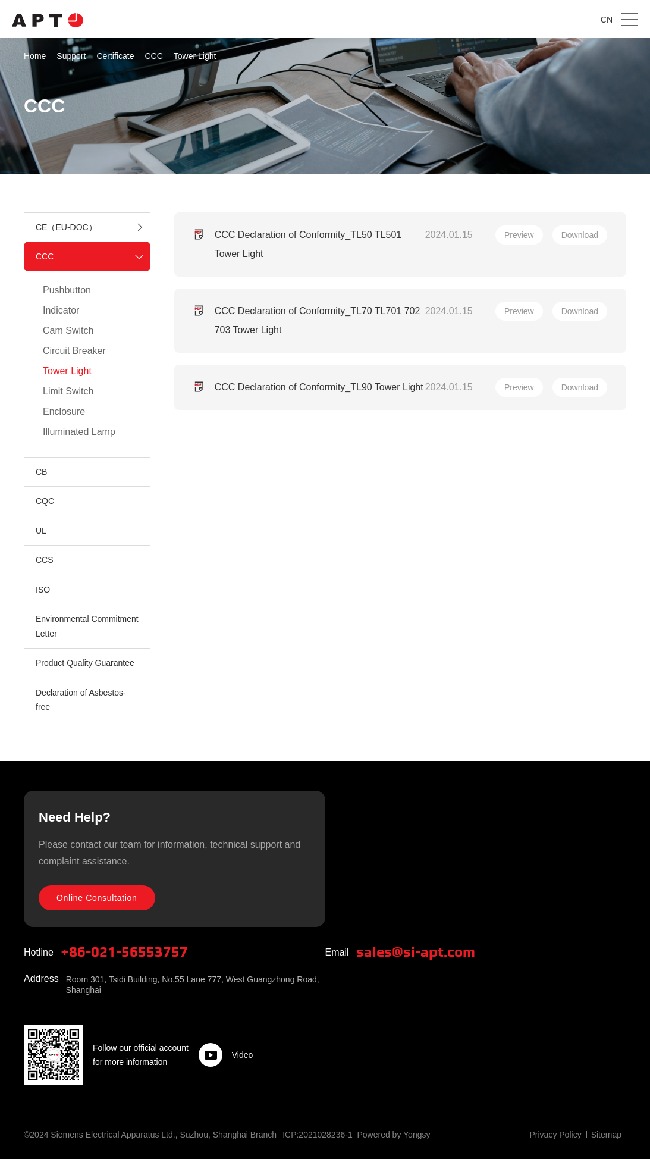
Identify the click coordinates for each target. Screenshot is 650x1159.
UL (41, 530)
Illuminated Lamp (79, 432)
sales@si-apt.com (415, 952)
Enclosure (64, 411)
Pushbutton (67, 290)
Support (71, 56)
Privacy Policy (556, 1134)
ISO (43, 589)
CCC (153, 56)
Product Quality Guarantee (85, 663)
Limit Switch (68, 391)
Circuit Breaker (74, 351)
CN (607, 19)
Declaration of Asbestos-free (81, 700)
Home (35, 56)
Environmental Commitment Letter (87, 626)
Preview (519, 235)
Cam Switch (68, 330)
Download (579, 235)
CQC (45, 501)
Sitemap (606, 1134)
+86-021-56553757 (124, 952)
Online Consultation (96, 898)
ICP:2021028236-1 (317, 1134)
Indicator (61, 310)
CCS (45, 560)
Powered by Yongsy (393, 1134)
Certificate (115, 56)
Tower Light (195, 56)
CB (41, 472)
